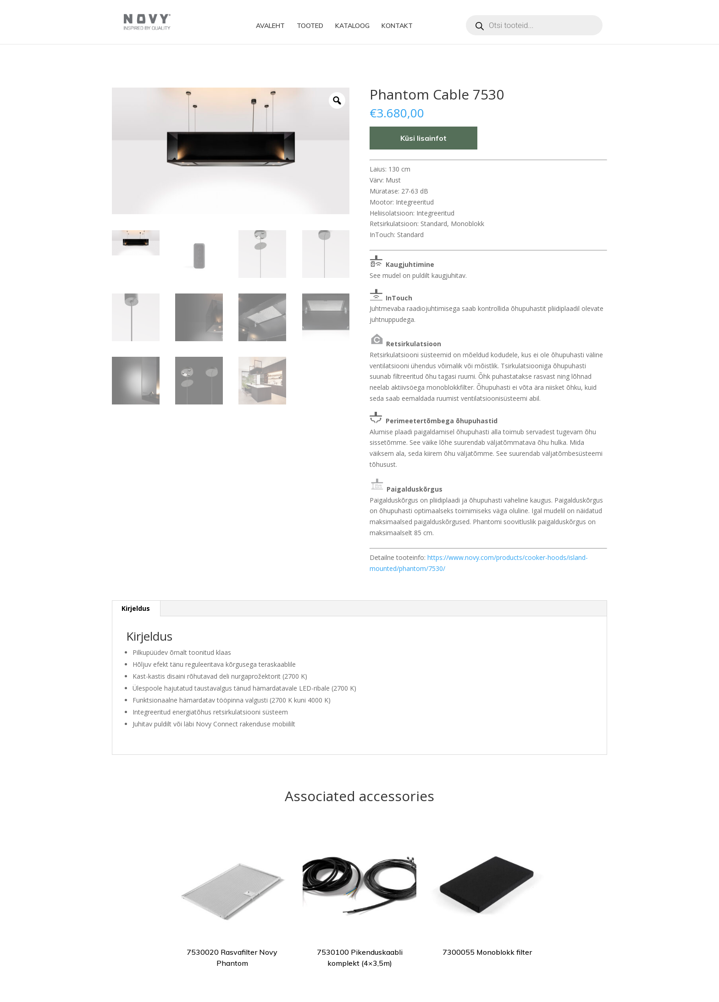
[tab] (135, 608)
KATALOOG (352, 26)
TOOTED (310, 26)
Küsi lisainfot (423, 138)
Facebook (437, 26)
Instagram (455, 26)
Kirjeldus (136, 608)
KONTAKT (397, 26)
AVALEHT (270, 26)
